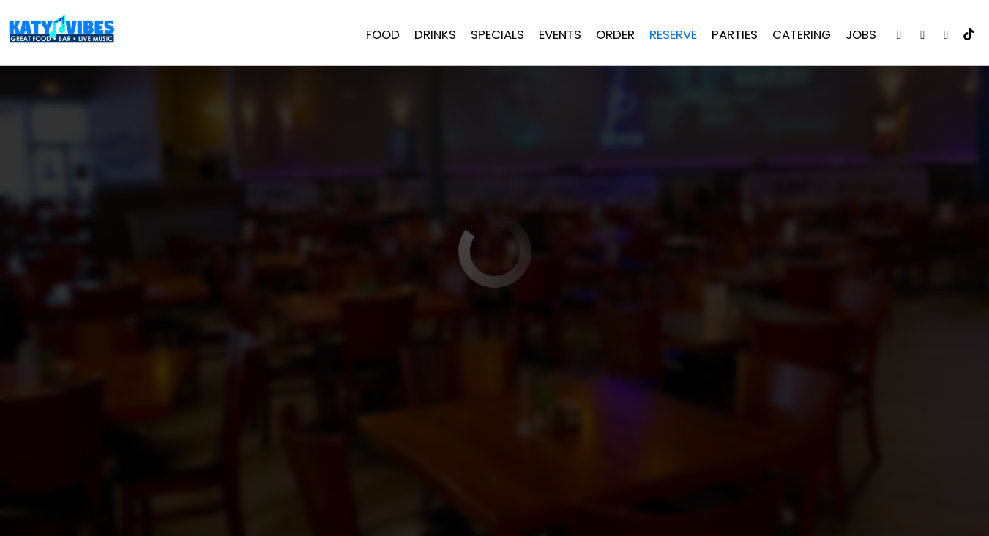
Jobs (858, 36)
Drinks (432, 36)
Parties (732, 36)
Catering (798, 36)
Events (557, 36)
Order (612, 36)
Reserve (670, 36)
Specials (494, 36)
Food (380, 36)
